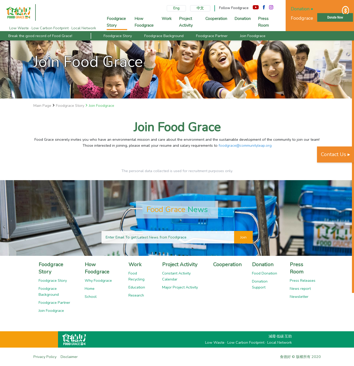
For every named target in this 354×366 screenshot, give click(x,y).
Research (136, 295)
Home (90, 288)
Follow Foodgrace (234, 7)
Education (136, 287)
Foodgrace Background (164, 35)
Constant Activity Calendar (176, 276)
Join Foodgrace (252, 35)
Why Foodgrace (98, 280)
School (91, 296)
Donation (262, 264)
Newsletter (299, 296)
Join (243, 237)
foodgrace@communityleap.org (245, 145)
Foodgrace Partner (212, 35)
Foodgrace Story (118, 35)
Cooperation (227, 264)
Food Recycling (136, 276)
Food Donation (264, 273)
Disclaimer (69, 356)
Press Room (297, 268)
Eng (176, 8)
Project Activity (179, 264)
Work (135, 264)
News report (300, 288)
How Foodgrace (97, 268)
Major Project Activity (180, 287)
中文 (200, 8)
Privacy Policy (44, 356)
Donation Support (260, 284)
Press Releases (302, 280)
